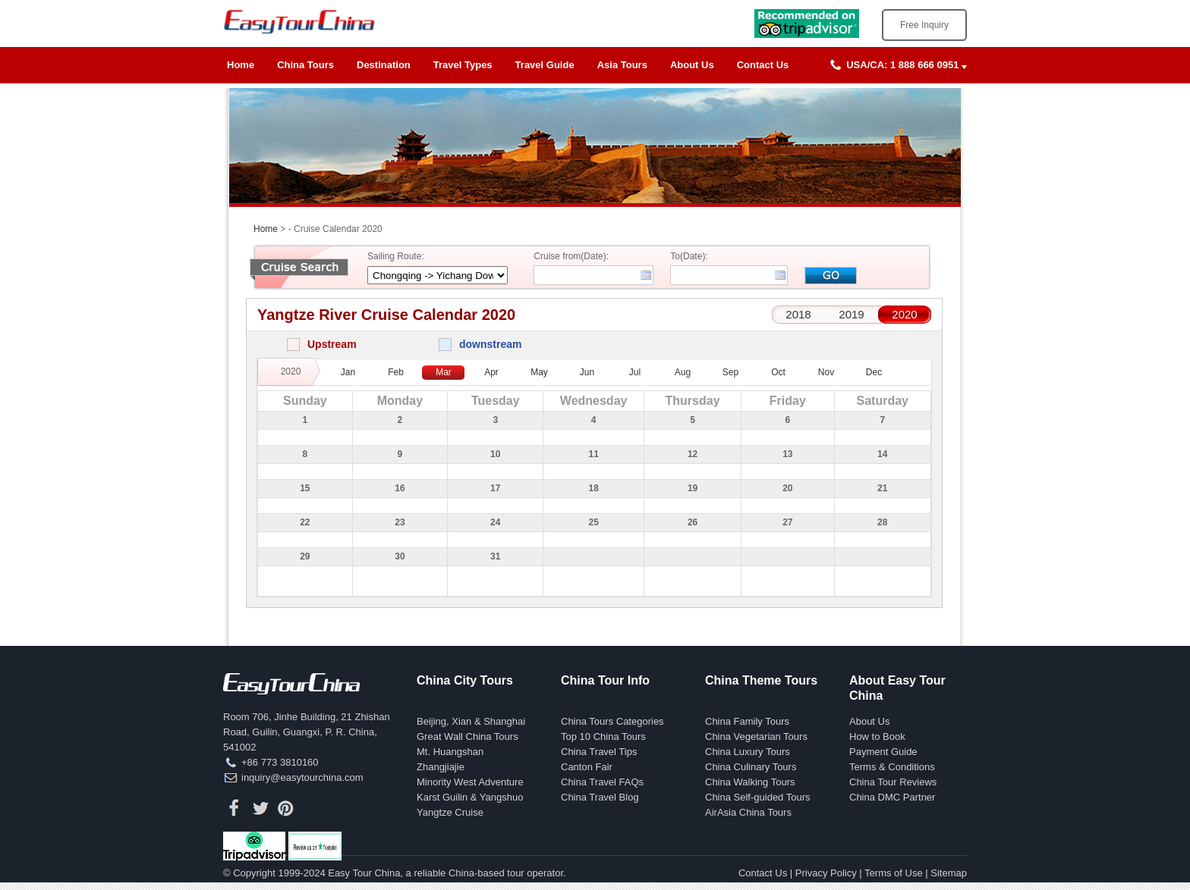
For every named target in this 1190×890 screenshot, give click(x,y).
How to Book (877, 736)
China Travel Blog (600, 797)
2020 (904, 314)
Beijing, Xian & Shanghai (471, 721)
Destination (384, 65)
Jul (635, 372)
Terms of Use (893, 873)
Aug (683, 372)
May (539, 372)
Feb (396, 372)
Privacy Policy (826, 873)
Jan (348, 372)
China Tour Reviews (893, 782)
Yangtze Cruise (450, 812)
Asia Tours (622, 65)
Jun (587, 372)
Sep (730, 372)
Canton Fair (586, 766)
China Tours (305, 65)
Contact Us (763, 65)
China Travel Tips (599, 751)
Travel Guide (545, 65)
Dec (874, 372)
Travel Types (463, 65)
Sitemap (948, 873)
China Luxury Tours (747, 751)
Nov (826, 372)
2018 (798, 314)
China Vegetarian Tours (756, 736)
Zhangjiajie (440, 766)
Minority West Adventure (470, 782)
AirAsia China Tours (748, 812)
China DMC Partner (892, 797)
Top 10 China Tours (603, 736)
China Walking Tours (750, 782)
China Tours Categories (612, 721)
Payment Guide (883, 751)
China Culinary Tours (750, 766)
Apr (491, 372)
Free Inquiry (924, 25)
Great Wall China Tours (467, 736)
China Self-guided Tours (758, 797)
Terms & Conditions (892, 766)
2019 (851, 314)
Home (240, 65)
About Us (692, 65)
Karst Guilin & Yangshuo (470, 797)
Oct (778, 372)
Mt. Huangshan (450, 751)
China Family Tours (747, 721)
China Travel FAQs (602, 782)
